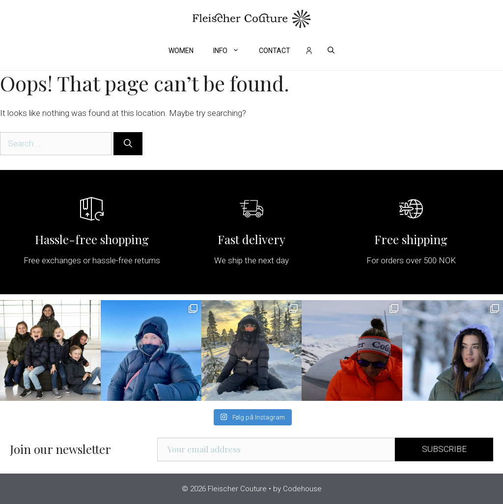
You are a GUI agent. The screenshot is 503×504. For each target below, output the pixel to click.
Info (231, 50)
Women (181, 51)
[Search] (127, 144)
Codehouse (302, 488)
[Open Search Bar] (331, 50)
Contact (274, 51)
